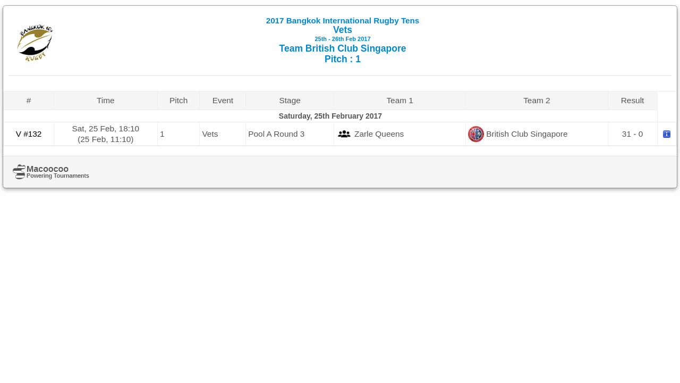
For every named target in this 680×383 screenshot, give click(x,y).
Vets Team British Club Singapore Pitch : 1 (343, 40)
